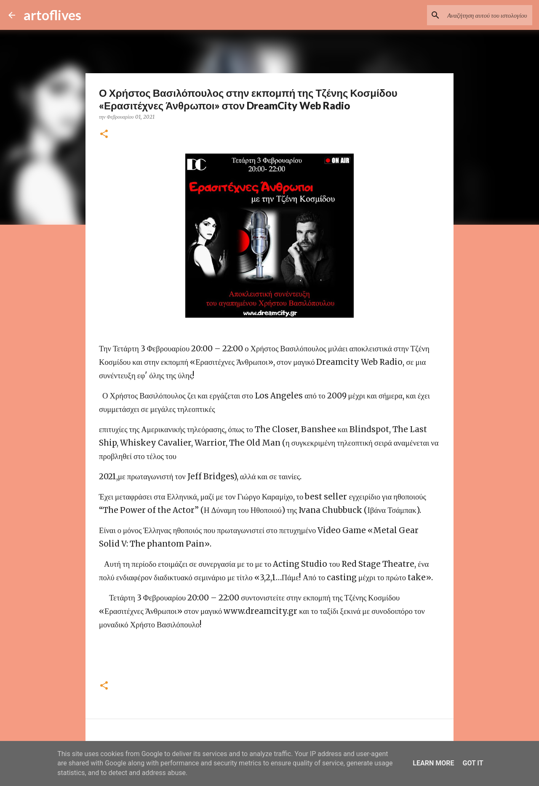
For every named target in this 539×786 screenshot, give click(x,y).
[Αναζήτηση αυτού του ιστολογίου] (488, 15)
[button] (104, 134)
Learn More (433, 763)
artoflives (52, 15)
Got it (472, 763)
